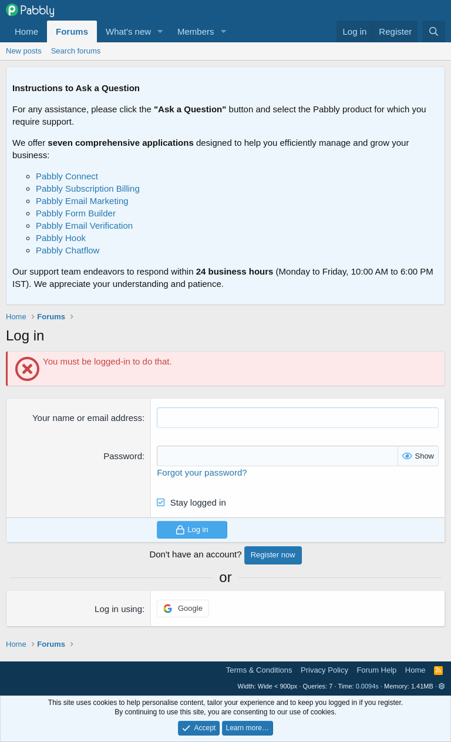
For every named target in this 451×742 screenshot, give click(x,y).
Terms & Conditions (259, 670)
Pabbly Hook (61, 238)
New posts (24, 50)
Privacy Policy (324, 670)
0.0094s (367, 686)
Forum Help (376, 670)
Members (195, 31)
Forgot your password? (202, 472)
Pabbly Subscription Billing (88, 188)
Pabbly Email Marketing (82, 201)
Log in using (118, 609)
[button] (160, 31)
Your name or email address (87, 418)
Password (122, 456)
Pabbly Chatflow (67, 250)
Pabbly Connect (67, 176)
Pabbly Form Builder (76, 213)
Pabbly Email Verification (84, 225)
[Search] (433, 31)
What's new (128, 31)
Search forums (76, 50)
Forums (72, 31)
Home (26, 31)
